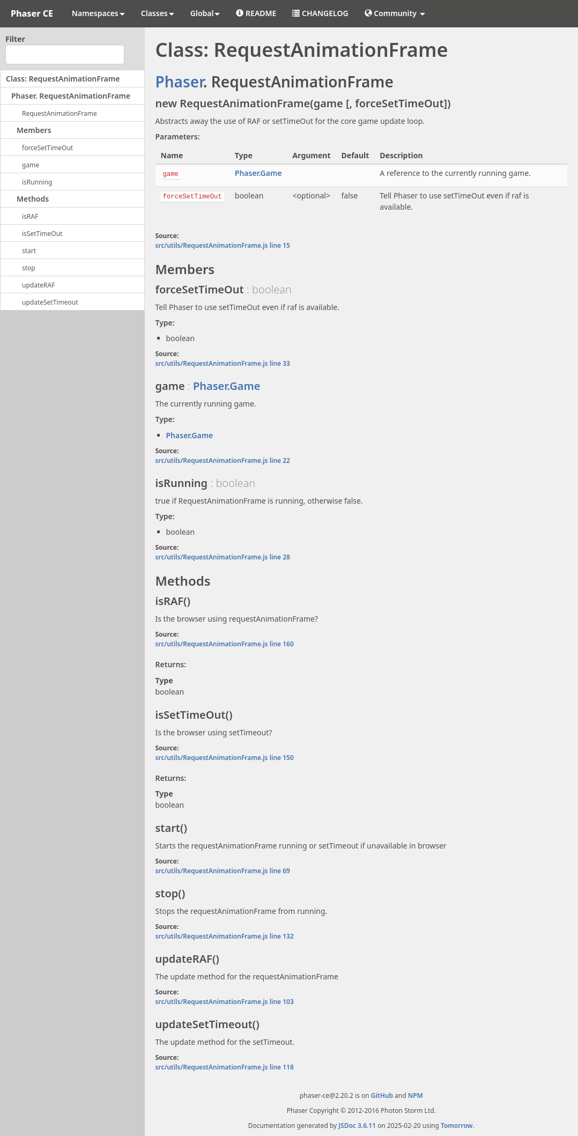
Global (205, 13)
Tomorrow (457, 1125)
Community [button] (395, 13)
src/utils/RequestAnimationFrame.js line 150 (224, 757)
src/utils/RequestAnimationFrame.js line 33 (222, 363)
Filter (15, 39)
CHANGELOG (320, 13)
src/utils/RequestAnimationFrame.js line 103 (224, 1001)
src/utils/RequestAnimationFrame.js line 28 (222, 557)
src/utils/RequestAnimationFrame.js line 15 (222, 245)
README (256, 13)
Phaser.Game (258, 173)
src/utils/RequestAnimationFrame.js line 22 (222, 460)
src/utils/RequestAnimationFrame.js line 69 (222, 870)
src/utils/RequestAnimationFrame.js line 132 (224, 936)
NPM (415, 1095)
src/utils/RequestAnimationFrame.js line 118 (224, 1067)
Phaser (179, 81)
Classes (157, 13)
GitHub (382, 1095)
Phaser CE (32, 13)
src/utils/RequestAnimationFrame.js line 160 (224, 643)
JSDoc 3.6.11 (357, 1125)
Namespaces (98, 13)
